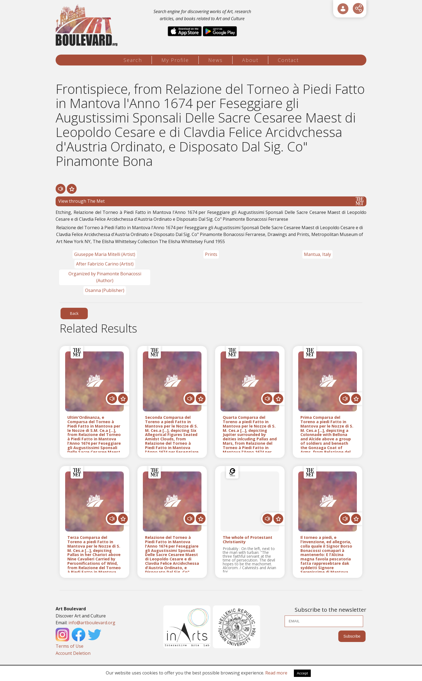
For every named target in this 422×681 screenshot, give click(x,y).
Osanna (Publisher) (104, 290)
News (215, 60)
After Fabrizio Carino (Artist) (105, 264)
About (250, 60)
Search (132, 60)
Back (74, 313)
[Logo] (87, 25)
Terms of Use (69, 646)
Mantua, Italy (317, 254)
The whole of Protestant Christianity (247, 539)
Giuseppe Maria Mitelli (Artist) (104, 254)
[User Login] (342, 8)
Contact (288, 60)
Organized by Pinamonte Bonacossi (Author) (104, 277)
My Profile (175, 60)
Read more (276, 673)
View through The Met (211, 201)
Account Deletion (73, 653)
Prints (211, 254)
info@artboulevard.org (91, 623)
